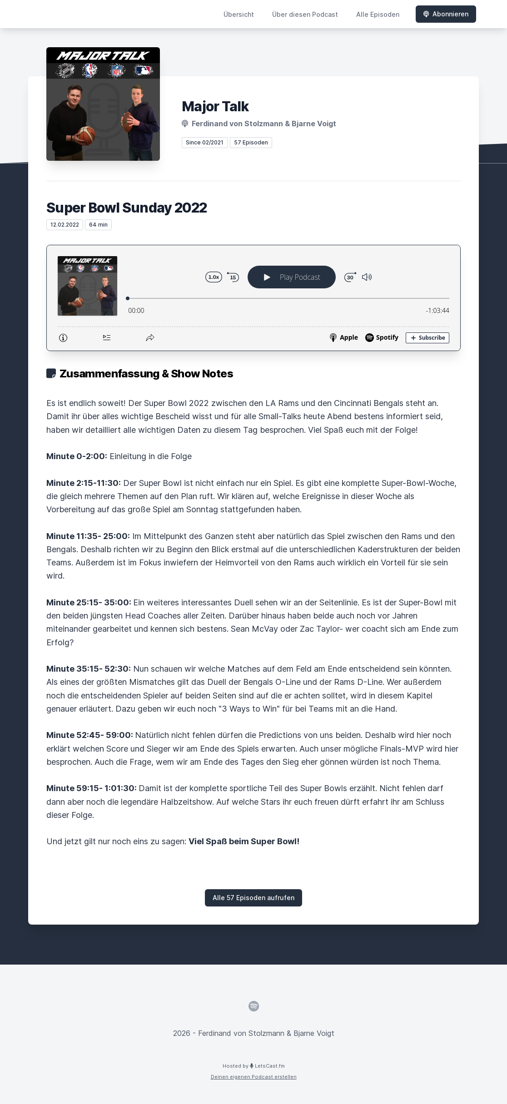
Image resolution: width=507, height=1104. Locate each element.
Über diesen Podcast (305, 14)
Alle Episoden (377, 14)
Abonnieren (445, 14)
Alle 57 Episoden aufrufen (253, 897)
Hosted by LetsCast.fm (254, 1066)
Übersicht (239, 14)
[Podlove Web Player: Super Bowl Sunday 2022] (253, 298)
